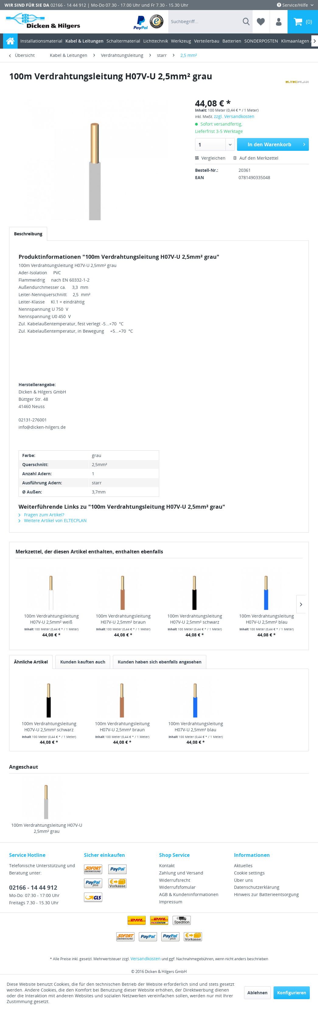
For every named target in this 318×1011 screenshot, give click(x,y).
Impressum (170, 902)
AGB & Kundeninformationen (188, 894)
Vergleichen (210, 158)
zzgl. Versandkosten (234, 116)
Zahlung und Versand (181, 873)
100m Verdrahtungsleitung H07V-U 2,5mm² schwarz (194, 619)
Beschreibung (28, 234)
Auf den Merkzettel (255, 158)
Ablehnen (257, 992)
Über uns (243, 880)
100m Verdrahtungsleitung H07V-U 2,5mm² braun (123, 619)
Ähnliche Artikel (31, 662)
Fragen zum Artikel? (41, 515)
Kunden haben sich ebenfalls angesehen (159, 662)
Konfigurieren (291, 992)
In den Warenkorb (276, 144)
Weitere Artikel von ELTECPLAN (53, 520)
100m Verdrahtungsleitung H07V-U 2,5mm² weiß (51, 619)
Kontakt (167, 865)
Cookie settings (249, 873)
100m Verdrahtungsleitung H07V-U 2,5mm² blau (266, 619)
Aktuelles (243, 865)
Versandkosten (146, 958)
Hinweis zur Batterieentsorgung (266, 894)
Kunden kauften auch (82, 662)
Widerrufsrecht (174, 880)
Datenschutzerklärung (256, 887)
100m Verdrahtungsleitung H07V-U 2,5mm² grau (46, 828)
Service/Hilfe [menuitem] (293, 5)
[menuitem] (149, 21)
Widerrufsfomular (177, 887)
